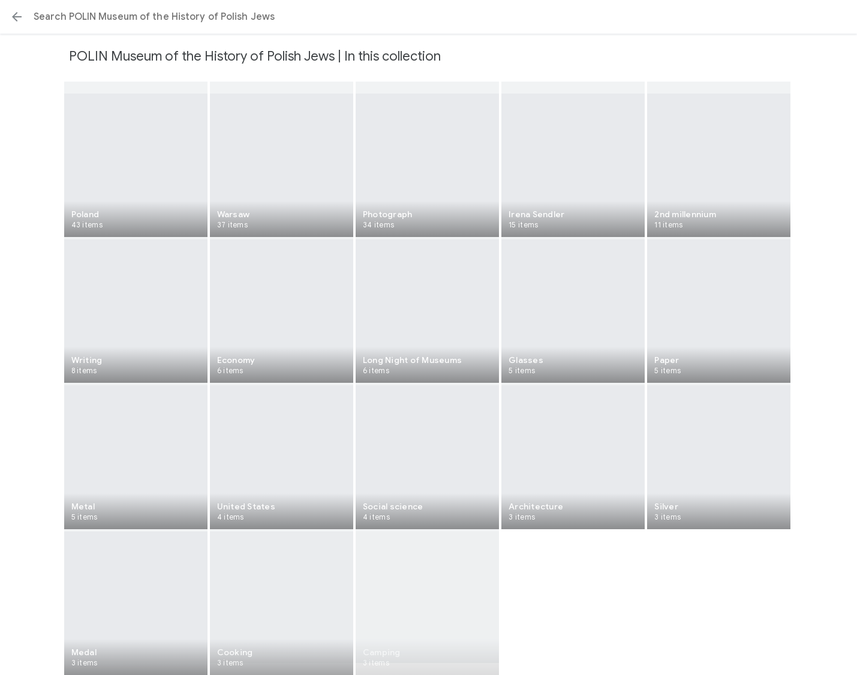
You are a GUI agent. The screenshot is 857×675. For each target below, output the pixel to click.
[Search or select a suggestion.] (428, 17)
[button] (16, 16)
